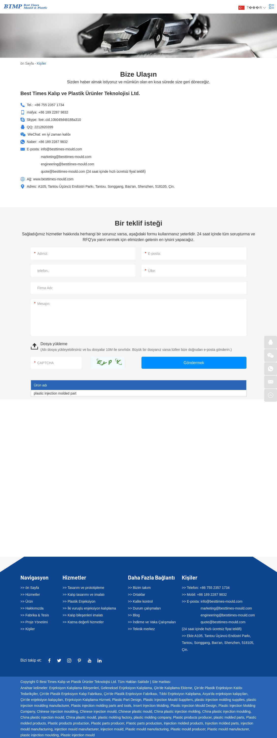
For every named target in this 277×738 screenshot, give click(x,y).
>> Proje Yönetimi (34, 621)
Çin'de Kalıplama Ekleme (173, 687)
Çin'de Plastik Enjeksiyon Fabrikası (130, 693)
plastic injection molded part (55, 393)
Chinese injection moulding (57, 711)
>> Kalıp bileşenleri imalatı (82, 614)
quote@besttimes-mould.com (63, 171)
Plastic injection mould (78, 734)
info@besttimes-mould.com (62, 149)
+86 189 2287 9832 (53, 141)
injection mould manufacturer (77, 728)
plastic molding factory (115, 717)
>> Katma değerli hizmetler (83, 621)
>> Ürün (26, 601)
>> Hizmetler (30, 594)
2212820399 (44, 127)
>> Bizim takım (139, 587)
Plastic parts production (144, 722)
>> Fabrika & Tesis (34, 614)
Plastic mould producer (187, 728)
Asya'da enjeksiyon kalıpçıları (224, 693)
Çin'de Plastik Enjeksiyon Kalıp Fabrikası (71, 693)
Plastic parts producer (107, 722)
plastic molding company (152, 717)
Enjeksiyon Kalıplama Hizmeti (87, 699)
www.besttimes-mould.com (53, 178)
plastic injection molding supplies (220, 699)
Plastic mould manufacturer (228, 728)
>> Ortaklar (136, 594)
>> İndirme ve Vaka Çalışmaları (152, 621)
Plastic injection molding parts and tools (101, 705)
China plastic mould (81, 717)
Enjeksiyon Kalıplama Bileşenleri (74, 687)
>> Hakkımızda (32, 608)
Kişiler (41, 63)
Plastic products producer (192, 717)
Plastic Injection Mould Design (193, 705)
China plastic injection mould (42, 717)
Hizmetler (74, 576)
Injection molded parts (222, 722)
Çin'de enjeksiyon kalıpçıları (41, 699)
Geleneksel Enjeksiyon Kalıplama (126, 687)
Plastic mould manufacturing (147, 728)
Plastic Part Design (126, 699)
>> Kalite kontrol (140, 601)
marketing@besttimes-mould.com (66, 156)
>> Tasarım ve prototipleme (83, 587)
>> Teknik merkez (141, 628)
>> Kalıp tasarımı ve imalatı (83, 594)
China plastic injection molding (177, 711)
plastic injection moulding (39, 734)
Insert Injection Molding (151, 705)
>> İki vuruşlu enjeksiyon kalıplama (89, 608)
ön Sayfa (27, 63)
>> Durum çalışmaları (144, 608)
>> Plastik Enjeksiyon (78, 601)
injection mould (111, 728)
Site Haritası (161, 681)
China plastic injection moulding (226, 711)
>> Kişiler (27, 628)
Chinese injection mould (98, 711)
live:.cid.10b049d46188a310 (60, 119)
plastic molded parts (229, 717)
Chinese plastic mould (135, 711)
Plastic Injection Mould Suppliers (168, 699)
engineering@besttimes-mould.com (68, 164)
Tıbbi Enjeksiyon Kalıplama (180, 693)
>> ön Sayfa (29, 587)
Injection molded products (183, 722)
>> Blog (134, 614)
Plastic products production (68, 722)
